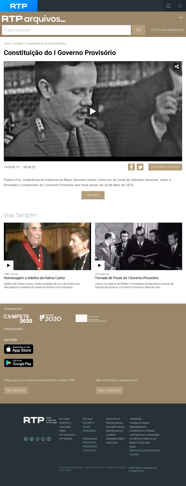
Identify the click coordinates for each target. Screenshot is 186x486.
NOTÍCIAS (64, 419)
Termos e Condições (116, 468)
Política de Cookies (94, 468)
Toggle (180, 6)
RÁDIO (62, 430)
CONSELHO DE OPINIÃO (142, 430)
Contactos (89, 450)
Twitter (31, 439)
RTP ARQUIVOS (67, 435)
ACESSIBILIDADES (115, 438)
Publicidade (65, 470)
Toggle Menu (167, 4)
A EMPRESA (136, 419)
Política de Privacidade (70, 468)
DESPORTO (65, 423)
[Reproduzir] (93, 111)
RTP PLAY (88, 419)
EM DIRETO (88, 423)
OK (138, 30)
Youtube (43, 439)
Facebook (26, 439)
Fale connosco (109, 390)
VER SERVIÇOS (15, 390)
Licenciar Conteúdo (165, 167)
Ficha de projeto (13, 328)
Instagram (37, 439)
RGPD (133, 446)
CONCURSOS (90, 438)
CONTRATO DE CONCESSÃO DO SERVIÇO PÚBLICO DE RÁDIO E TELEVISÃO (144, 439)
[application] (93, 111)
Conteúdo (18, 43)
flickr (49, 439)
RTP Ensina (65, 438)
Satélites (111, 442)
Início (7, 43)
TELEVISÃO (65, 427)
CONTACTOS (113, 419)
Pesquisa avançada (167, 30)
